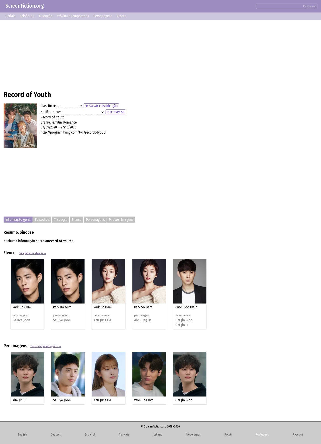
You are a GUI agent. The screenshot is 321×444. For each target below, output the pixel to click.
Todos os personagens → (45, 346)
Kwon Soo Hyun (186, 307)
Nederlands (193, 434)
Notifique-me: (51, 112)
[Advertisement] (137, 54)
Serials (10, 16)
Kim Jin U (181, 325)
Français (124, 434)
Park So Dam (103, 307)
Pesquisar (309, 6)
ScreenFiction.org (24, 6)
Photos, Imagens (121, 219)
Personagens (102, 16)
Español (90, 434)
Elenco (77, 219)
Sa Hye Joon (21, 320)
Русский (298, 434)
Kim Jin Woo (183, 320)
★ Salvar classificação (101, 106)
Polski (228, 434)
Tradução (45, 16)
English (22, 434)
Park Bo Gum (21, 307)
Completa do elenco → (32, 253)
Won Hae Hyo (144, 400)
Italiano (158, 434)
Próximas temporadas (73, 16)
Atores (121, 16)
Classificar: (48, 106)
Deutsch (56, 434)
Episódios (27, 16)
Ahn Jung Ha (102, 320)
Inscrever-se (115, 112)
